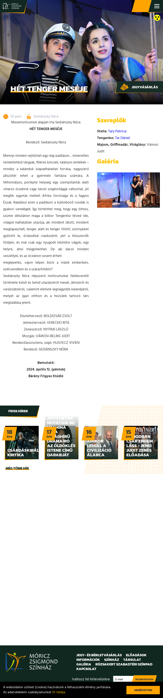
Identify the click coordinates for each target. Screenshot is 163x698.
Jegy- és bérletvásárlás (142, 6)
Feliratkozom (144, 679)
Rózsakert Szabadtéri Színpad (123, 664)
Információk (88, 659)
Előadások (136, 655)
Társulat (132, 659)
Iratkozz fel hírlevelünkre (91, 679)
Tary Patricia (117, 131)
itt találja (58, 692)
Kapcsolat (86, 668)
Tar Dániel (122, 138)
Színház (111, 659)
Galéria (83, 664)
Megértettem (143, 690)
